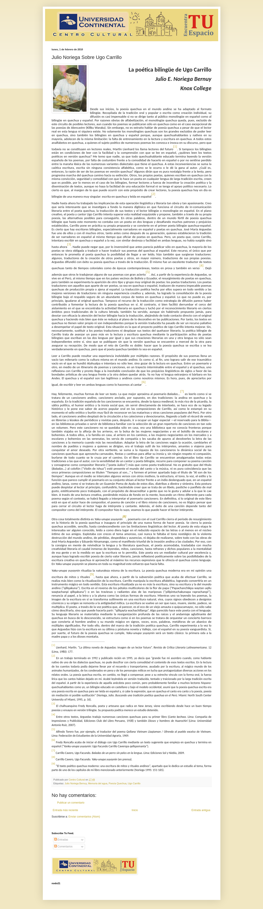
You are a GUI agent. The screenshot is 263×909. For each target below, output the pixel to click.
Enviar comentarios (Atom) (84, 816)
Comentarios (63, 846)
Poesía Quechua (117, 783)
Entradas (61, 839)
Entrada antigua (201, 810)
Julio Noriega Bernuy (76, 783)
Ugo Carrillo (134, 783)
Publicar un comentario (71, 802)
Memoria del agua (97, 783)
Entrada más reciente (65, 810)
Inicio (135, 810)
